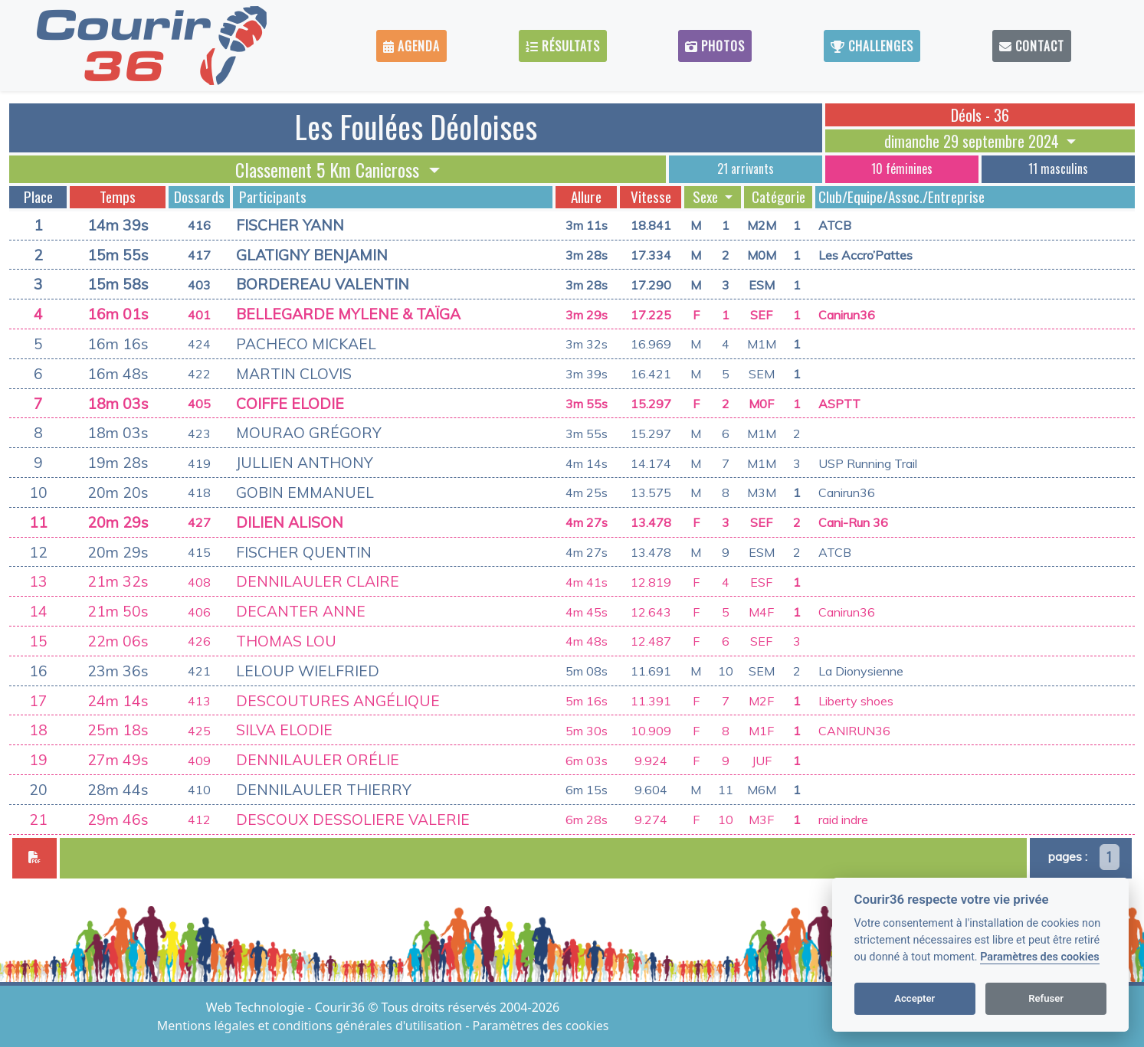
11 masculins (1058, 168)
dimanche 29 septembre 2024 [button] (973, 140)
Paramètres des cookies (1039, 957)
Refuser (1046, 998)
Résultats (563, 46)
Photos (715, 46)
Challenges (872, 46)
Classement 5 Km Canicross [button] (329, 169)
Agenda (411, 46)
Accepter (914, 998)
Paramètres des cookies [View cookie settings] (541, 1025)
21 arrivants (745, 168)
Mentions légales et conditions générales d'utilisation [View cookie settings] (311, 1025)
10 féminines (902, 168)
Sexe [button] (707, 197)
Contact (1031, 46)
